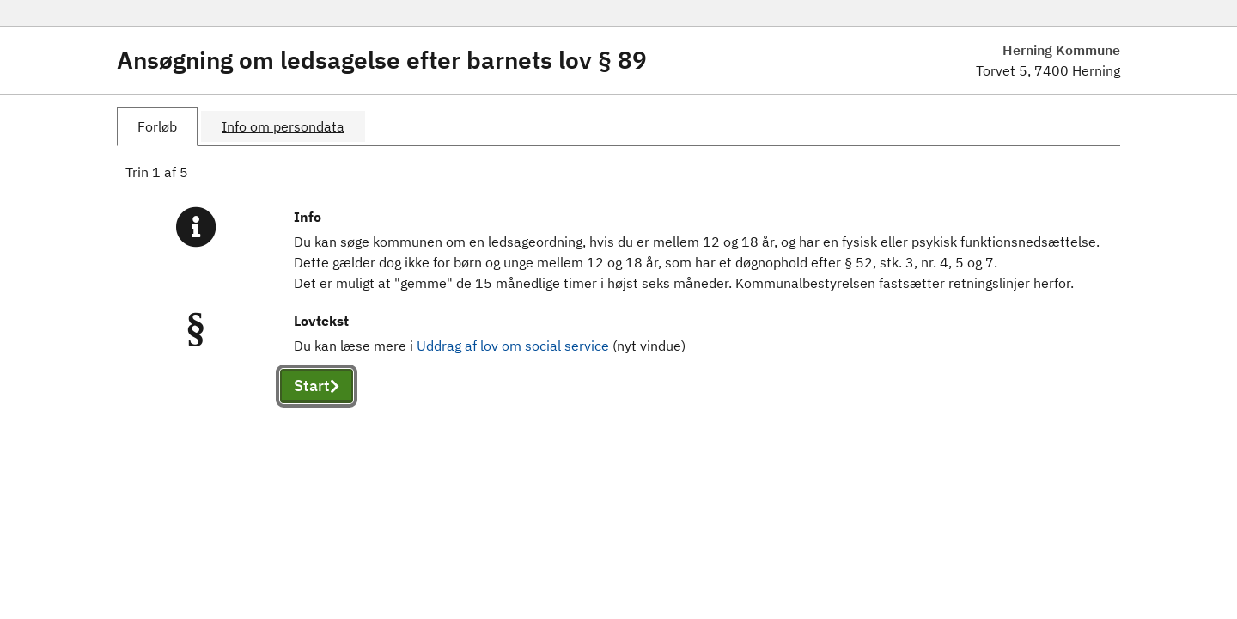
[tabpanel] (618, 302)
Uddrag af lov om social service (513, 345)
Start (316, 385)
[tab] (157, 126)
